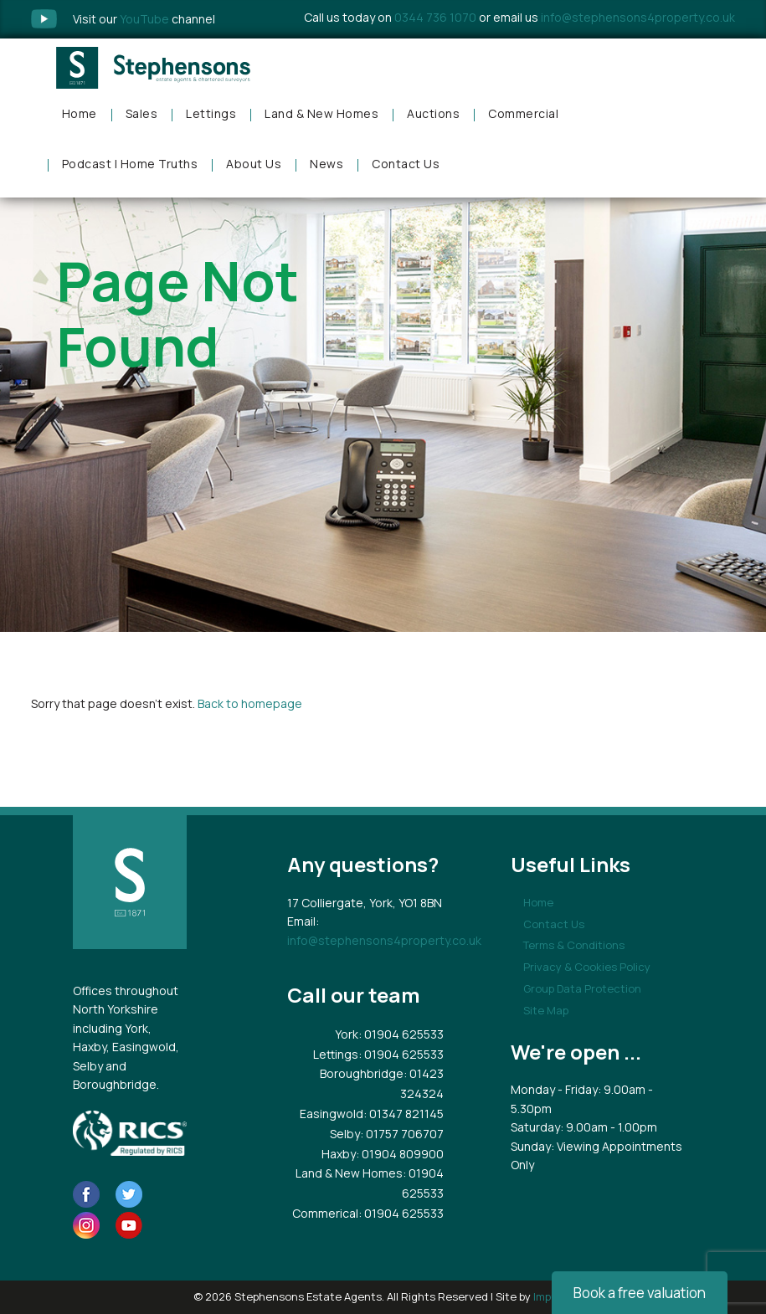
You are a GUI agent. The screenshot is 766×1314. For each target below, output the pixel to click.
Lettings (211, 113)
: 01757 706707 (402, 1134)
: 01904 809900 (400, 1154)
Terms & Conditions (574, 944)
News (326, 164)
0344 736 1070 (435, 17)
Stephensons (154, 68)
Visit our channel (144, 19)
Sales (142, 113)
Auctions (433, 113)
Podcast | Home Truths (130, 164)
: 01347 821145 (403, 1114)
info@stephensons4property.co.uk (638, 17)
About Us (253, 164)
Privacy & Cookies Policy (586, 966)
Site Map (545, 1010)
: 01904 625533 (401, 1034)
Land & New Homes (321, 113)
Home (79, 113)
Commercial (523, 113)
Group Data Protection (582, 988)
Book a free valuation (639, 1292)
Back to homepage (250, 703)
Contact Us (406, 164)
